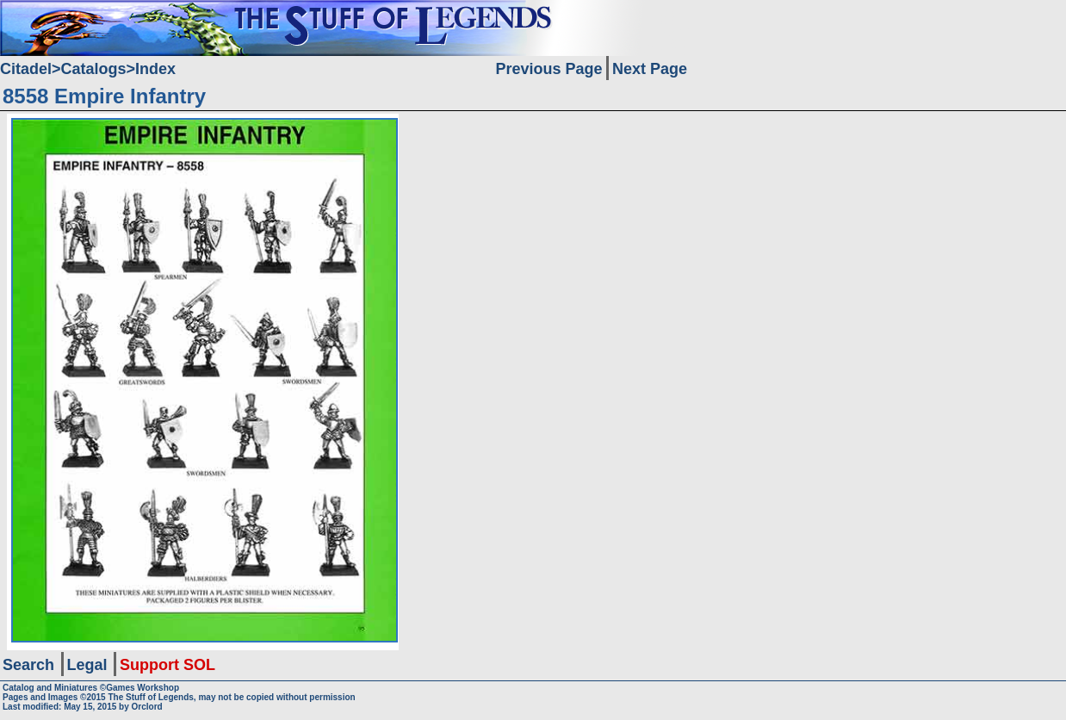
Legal (87, 664)
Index (155, 69)
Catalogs (94, 69)
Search (28, 664)
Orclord (147, 706)
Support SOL (167, 664)
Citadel (26, 69)
